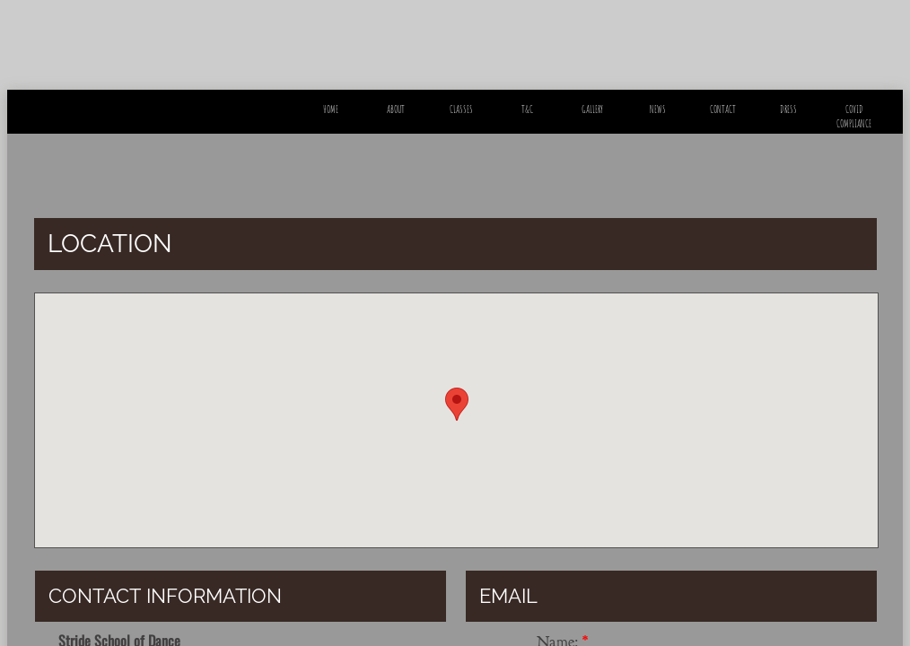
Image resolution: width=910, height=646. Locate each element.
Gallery (592, 109)
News (658, 109)
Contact (723, 109)
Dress (788, 109)
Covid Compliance (853, 116)
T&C (527, 109)
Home (330, 109)
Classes (461, 109)
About (396, 109)
